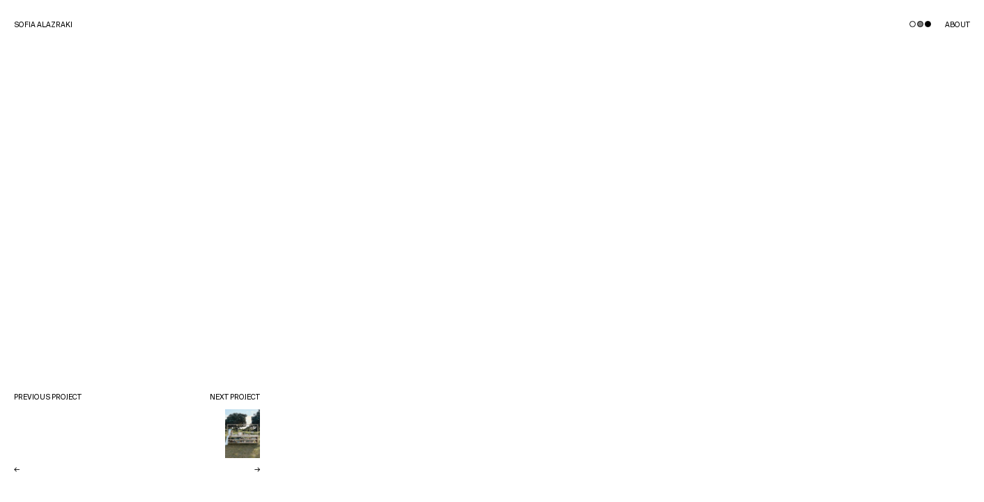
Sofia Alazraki (43, 25)
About (957, 25)
